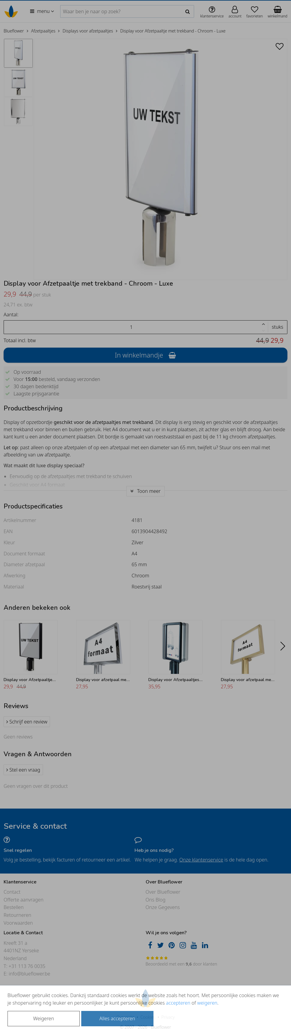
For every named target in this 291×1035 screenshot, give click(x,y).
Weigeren (43, 1018)
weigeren (207, 1003)
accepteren (178, 1003)
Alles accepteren (117, 1018)
